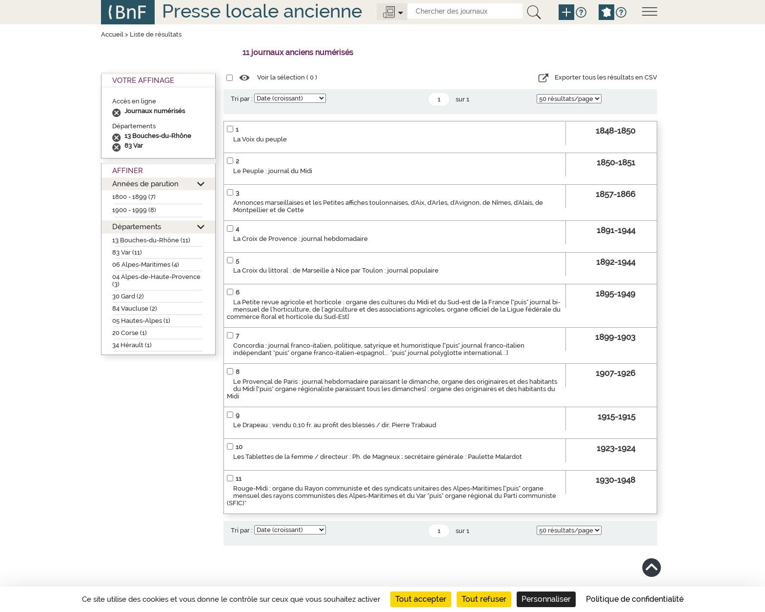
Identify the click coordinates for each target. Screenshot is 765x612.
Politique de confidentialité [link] (635, 599)
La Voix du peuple (260, 139)
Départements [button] (136, 226)
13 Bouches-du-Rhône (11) (151, 240)
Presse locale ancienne (262, 11)
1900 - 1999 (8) (134, 210)
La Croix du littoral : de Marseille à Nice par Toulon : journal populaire (336, 270)
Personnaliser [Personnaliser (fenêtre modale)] (546, 599)
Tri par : (242, 98)
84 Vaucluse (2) (134, 308)
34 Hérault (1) (132, 345)
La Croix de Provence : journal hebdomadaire (300, 238)
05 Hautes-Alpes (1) (141, 320)
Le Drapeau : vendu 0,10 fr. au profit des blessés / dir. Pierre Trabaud (334, 425)
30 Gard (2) (128, 296)
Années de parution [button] (145, 183)
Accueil (112, 34)
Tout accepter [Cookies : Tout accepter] (420, 599)
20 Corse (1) (129, 332)
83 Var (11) (127, 252)
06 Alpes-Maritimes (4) (145, 264)
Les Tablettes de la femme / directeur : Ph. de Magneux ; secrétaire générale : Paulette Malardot (377, 456)
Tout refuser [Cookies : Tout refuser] (484, 599)
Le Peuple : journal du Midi (272, 171)
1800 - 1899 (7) (134, 196)
